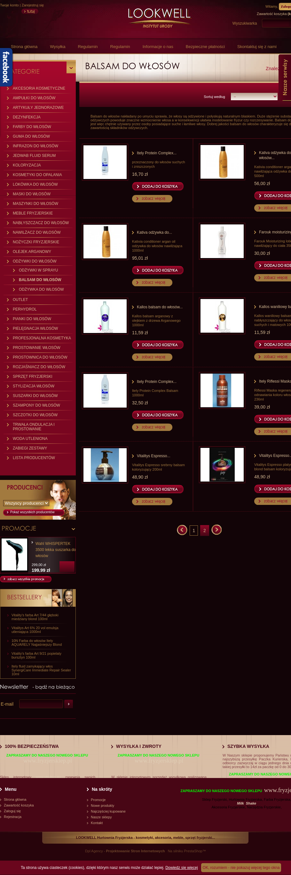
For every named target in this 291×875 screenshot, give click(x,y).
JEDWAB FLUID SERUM (34, 155)
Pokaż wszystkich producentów (32, 512)
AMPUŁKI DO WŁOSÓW (34, 98)
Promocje (98, 800)
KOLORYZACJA (27, 165)
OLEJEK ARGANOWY (32, 251)
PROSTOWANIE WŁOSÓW (36, 347)
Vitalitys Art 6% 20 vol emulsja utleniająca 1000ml (35, 630)
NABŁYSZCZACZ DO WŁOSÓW (41, 223)
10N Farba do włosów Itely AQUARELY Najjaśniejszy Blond (37, 642)
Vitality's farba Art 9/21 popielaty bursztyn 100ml (36, 655)
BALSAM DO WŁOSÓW (40, 280)
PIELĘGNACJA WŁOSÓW (35, 328)
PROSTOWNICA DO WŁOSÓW (40, 357)
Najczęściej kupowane (108, 811)
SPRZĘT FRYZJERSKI (32, 376)
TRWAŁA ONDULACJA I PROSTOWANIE (34, 426)
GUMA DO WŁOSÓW (31, 136)
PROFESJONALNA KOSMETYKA (42, 338)
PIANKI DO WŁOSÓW (32, 319)
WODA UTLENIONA (30, 438)
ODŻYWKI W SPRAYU (38, 270)
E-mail (7, 704)
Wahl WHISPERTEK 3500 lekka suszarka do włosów (55, 549)
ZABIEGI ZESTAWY (30, 448)
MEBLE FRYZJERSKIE (33, 213)
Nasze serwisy (285, 77)
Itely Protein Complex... (157, 153)
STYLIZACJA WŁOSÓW (33, 386)
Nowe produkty (102, 805)
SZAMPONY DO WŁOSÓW (36, 405)
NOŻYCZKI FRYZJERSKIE (36, 242)
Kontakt (97, 823)
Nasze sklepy (101, 817)
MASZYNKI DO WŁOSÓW (35, 203)
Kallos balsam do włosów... (160, 307)
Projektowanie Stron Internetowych (135, 851)
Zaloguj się (12, 811)
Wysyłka (57, 46)
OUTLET (20, 299)
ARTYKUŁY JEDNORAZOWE (38, 107)
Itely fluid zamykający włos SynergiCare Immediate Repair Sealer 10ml (41, 670)
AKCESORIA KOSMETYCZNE (39, 88)
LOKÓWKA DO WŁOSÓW (35, 184)
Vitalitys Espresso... (153, 456)
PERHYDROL (25, 309)
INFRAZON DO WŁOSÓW (35, 146)
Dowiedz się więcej (181, 867)
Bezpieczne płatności (205, 46)
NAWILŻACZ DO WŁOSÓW (37, 232)
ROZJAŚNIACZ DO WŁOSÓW (39, 367)
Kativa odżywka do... (154, 232)
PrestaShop (193, 851)
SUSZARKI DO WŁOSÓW (35, 395)
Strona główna (24, 46)
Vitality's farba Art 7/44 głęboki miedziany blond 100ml (35, 617)
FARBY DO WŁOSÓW (32, 127)
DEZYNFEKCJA (27, 117)
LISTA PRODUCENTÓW (34, 458)
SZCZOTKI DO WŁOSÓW (35, 415)
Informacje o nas (158, 46)
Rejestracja (12, 817)
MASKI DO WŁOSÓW (32, 194)
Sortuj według (214, 97)
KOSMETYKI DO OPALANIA (37, 175)
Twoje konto (9, 5)
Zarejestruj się (33, 5)
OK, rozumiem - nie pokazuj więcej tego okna (241, 867)
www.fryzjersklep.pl (47, 760)
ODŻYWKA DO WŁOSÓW (41, 289)
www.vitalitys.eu (48, 777)
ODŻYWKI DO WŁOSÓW (35, 261)
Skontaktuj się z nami (257, 46)
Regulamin (88, 46)
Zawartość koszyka (19, 805)
